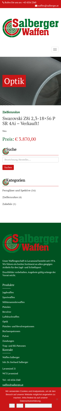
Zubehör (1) (9, 204)
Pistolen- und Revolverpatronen (18, 326)
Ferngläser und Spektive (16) (19, 190)
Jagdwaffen (8, 292)
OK (12, 405)
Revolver (6, 311)
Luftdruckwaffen (10, 316)
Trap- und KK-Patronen (14, 345)
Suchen (8, 167)
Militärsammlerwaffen (13, 302)
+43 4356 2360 (29, 2)
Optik (5, 321)
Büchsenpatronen (11, 331)
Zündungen (8, 340)
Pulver (5, 336)
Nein (20, 405)
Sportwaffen (8, 297)
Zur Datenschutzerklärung (38, 405)
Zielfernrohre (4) (12, 197)
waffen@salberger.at (48, 5)
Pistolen (6, 306)
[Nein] (57, 399)
